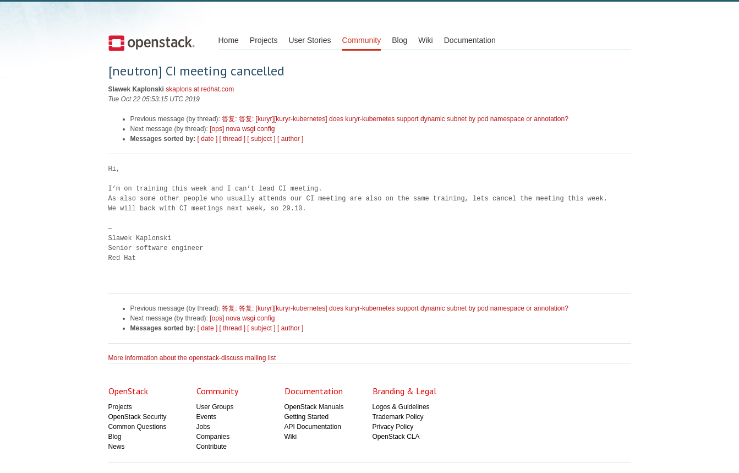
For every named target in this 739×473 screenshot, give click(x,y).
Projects (264, 40)
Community (361, 40)
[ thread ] (232, 139)
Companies (213, 437)
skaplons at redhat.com (200, 89)
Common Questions (137, 427)
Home (228, 40)
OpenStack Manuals (314, 407)
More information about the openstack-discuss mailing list (192, 358)
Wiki (425, 40)
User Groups (215, 407)
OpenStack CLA (396, 437)
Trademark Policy (398, 417)
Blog (399, 40)
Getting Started (306, 417)
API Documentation (312, 427)
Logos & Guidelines (401, 407)
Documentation (470, 40)
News (116, 446)
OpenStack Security (137, 417)
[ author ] (290, 139)
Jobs (203, 427)
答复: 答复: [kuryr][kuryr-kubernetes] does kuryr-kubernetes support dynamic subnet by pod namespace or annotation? (395, 119)
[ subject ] (261, 139)
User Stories (309, 40)
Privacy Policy (393, 427)
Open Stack (151, 43)
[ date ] (208, 139)
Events (206, 417)
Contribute (211, 446)
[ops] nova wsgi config (242, 129)
